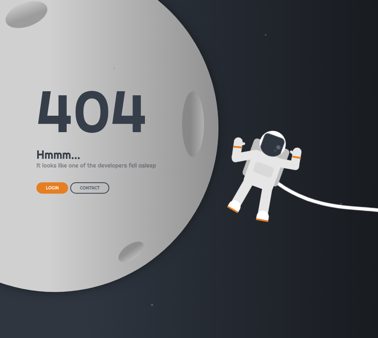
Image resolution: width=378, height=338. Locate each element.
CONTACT (89, 188)
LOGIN (52, 188)
